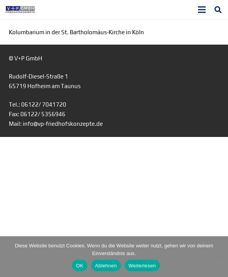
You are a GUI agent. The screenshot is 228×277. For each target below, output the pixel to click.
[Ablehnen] (218, 256)
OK (79, 266)
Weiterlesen (142, 266)
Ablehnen (106, 266)
